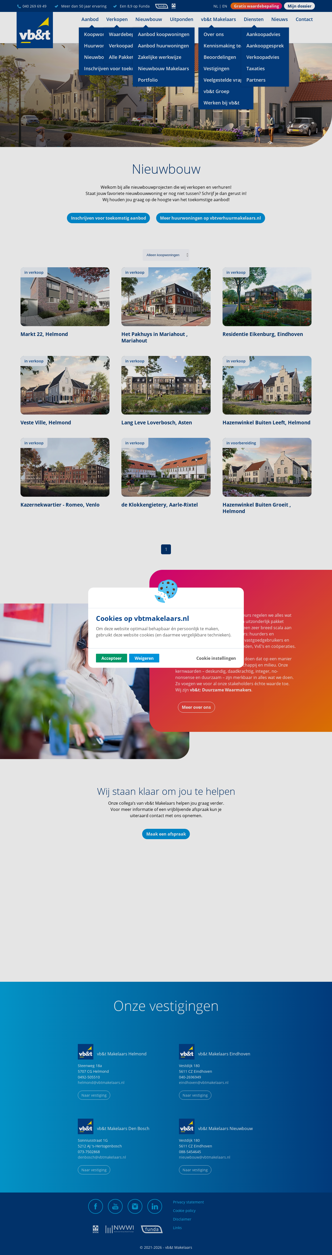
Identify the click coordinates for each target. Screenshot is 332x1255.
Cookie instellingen (216, 658)
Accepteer (111, 658)
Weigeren (144, 658)
